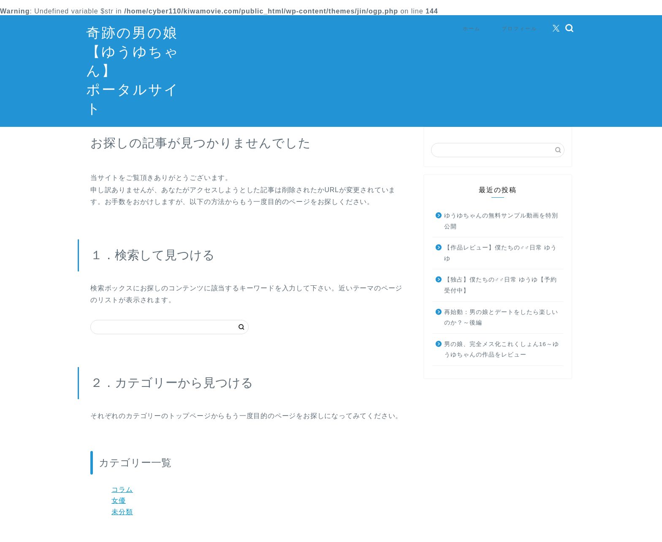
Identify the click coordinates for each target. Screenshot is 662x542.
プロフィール (519, 28)
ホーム (471, 28)
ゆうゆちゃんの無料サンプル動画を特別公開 (501, 233)
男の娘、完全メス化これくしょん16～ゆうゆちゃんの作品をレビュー (501, 362)
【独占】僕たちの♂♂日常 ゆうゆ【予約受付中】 (500, 297)
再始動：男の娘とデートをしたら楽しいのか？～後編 (501, 330)
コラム (122, 502)
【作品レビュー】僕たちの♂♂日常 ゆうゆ (500, 265)
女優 (118, 513)
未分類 (122, 524)
